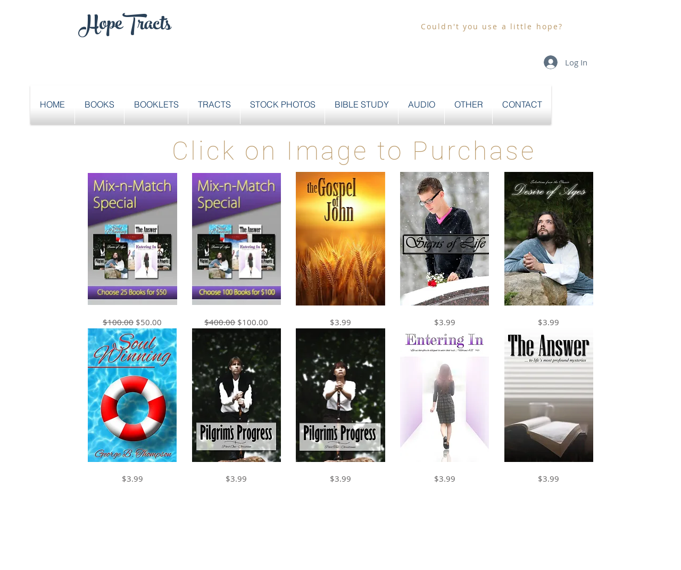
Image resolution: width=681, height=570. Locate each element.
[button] (99, 104)
